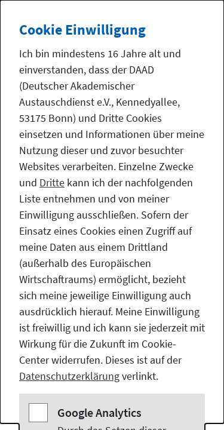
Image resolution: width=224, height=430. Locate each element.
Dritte (52, 182)
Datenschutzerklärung (69, 376)
